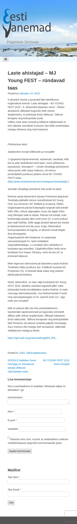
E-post (12, 420)
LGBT (22, 352)
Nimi (11, 411)
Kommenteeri (15, 397)
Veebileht (13, 429)
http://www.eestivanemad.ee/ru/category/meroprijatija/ (38, 181)
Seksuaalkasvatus (36, 352)
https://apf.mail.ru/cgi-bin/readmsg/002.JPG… (33, 338)
